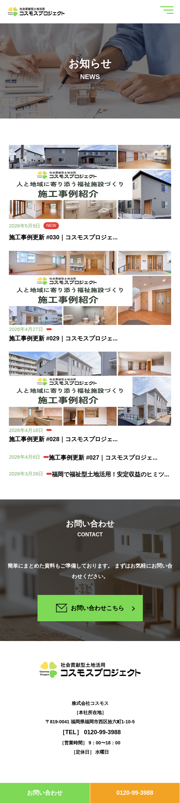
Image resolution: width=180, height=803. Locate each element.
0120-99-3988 (134, 793)
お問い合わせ (45, 793)
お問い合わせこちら (90, 608)
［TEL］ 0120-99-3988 (90, 732)
